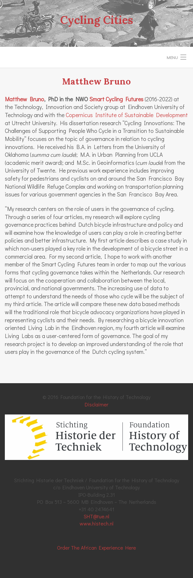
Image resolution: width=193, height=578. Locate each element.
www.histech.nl (96, 523)
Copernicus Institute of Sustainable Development (127, 115)
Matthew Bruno (24, 99)
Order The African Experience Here (96, 547)
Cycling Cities (96, 20)
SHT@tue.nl (96, 516)
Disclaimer (96, 404)
